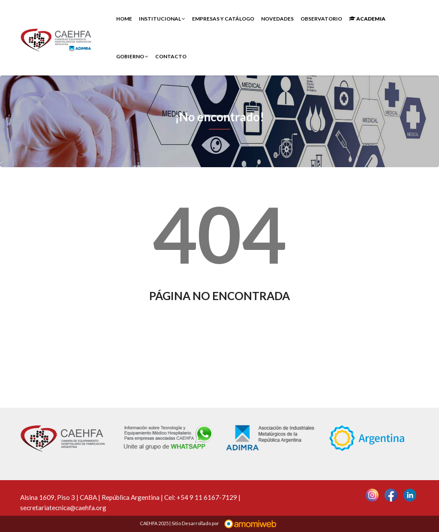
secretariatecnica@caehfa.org (63, 507)
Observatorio (321, 18)
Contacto (170, 56)
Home (124, 18)
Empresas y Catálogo (223, 18)
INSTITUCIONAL (162, 18)
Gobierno (132, 56)
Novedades (277, 18)
